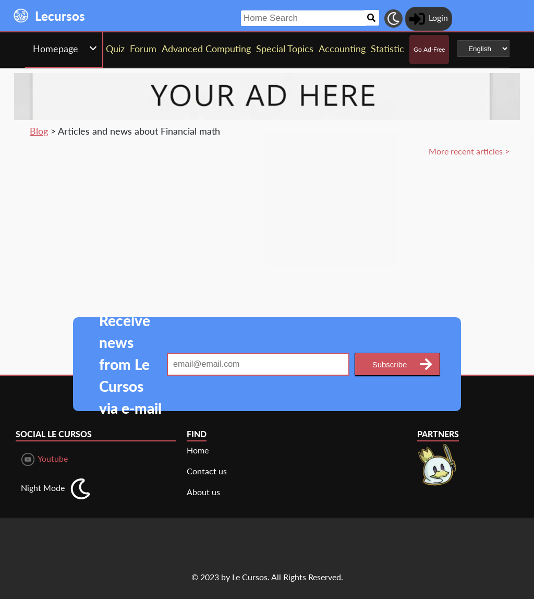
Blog (39, 131)
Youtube (44, 459)
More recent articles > (469, 151)
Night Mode (43, 488)
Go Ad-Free (429, 49)
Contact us (207, 471)
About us (203, 492)
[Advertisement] (433, 231)
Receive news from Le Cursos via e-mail (130, 364)
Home (198, 450)
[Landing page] (21, 15)
